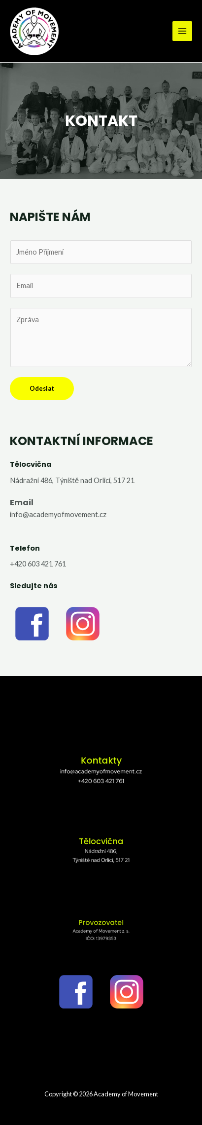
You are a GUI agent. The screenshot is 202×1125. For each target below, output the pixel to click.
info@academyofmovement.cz (101, 771)
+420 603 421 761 (38, 564)
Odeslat (42, 388)
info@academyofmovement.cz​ (58, 514)
